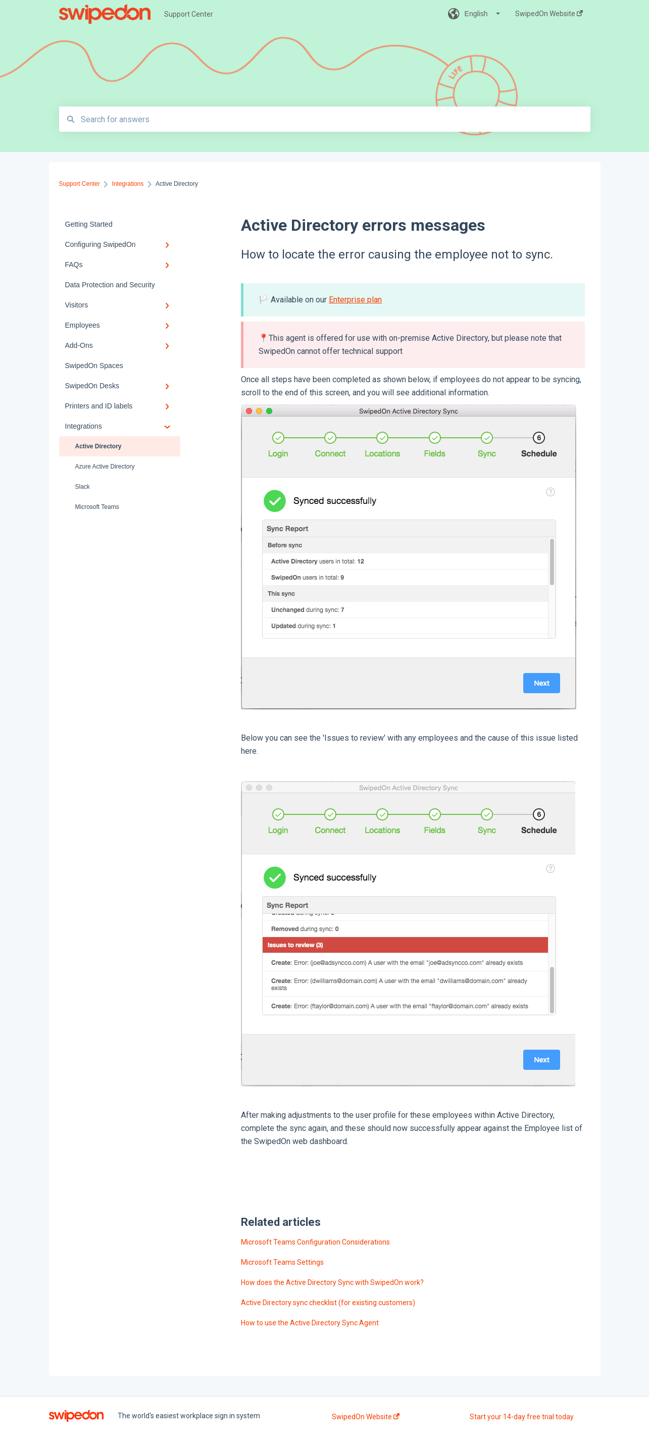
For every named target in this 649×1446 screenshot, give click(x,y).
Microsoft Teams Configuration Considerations (315, 1242)
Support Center (188, 14)
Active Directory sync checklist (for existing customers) (328, 1303)
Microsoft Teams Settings (282, 1262)
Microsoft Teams (97, 506)
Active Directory (98, 446)
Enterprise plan (355, 299)
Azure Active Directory (105, 466)
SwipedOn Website (366, 1417)
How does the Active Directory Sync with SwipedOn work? (332, 1282)
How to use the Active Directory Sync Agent (310, 1323)
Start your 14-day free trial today (522, 1417)
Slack (82, 486)
